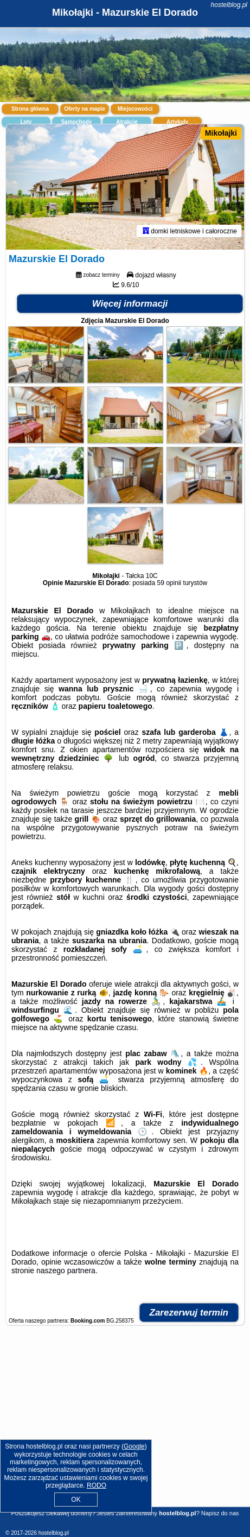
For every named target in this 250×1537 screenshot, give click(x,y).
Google (134, 1446)
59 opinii (169, 583)
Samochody (76, 122)
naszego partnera (65, 1270)
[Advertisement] (125, 1425)
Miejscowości (135, 109)
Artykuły (177, 122)
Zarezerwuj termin (189, 1312)
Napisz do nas (220, 1513)
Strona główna (30, 109)
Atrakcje (126, 122)
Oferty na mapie (84, 109)
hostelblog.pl (229, 5)
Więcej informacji (130, 303)
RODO (96, 1485)
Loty (25, 122)
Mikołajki (221, 133)
